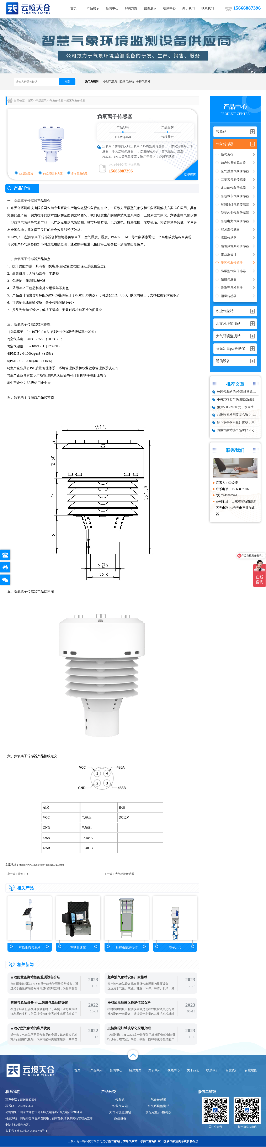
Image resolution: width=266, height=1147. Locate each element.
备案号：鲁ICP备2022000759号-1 (26, 1131)
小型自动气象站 (19, 222)
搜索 (67, 81)
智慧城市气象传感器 (235, 196)
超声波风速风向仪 (233, 163)
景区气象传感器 (232, 262)
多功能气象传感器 (233, 188)
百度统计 (231, 1070)
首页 (73, 8)
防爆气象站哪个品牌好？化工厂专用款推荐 (238, 430)
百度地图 (251, 1070)
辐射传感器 (228, 279)
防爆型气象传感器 (233, 271)
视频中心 (169, 8)
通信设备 (120, 1119)
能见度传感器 (230, 229)
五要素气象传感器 (233, 179)
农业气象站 (120, 1106)
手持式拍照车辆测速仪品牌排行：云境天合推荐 (238, 399)
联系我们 (207, 8)
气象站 (120, 1100)
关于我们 (188, 8)
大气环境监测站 (120, 1112)
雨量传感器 (228, 296)
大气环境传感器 (124, 873)
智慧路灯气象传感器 (235, 204)
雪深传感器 (228, 237)
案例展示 (150, 8)
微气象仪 (227, 154)
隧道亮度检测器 (232, 287)
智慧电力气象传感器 (235, 221)
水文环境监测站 (158, 1106)
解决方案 (131, 8)
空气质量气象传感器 (235, 171)
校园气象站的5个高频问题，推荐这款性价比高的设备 (238, 391)
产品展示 (93, 8)
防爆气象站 (126, 81)
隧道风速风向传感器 (235, 246)
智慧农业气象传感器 (235, 212)
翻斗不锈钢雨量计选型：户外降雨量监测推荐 (238, 422)
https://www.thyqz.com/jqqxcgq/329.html (41, 864)
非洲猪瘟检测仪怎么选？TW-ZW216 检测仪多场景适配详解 (238, 414)
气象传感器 (56, 100)
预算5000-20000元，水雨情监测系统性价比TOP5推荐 (238, 407)
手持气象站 (143, 81)
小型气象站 (110, 81)
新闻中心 (112, 8)
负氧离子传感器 (25, 200)
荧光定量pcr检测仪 (158, 1112)
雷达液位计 (228, 254)
